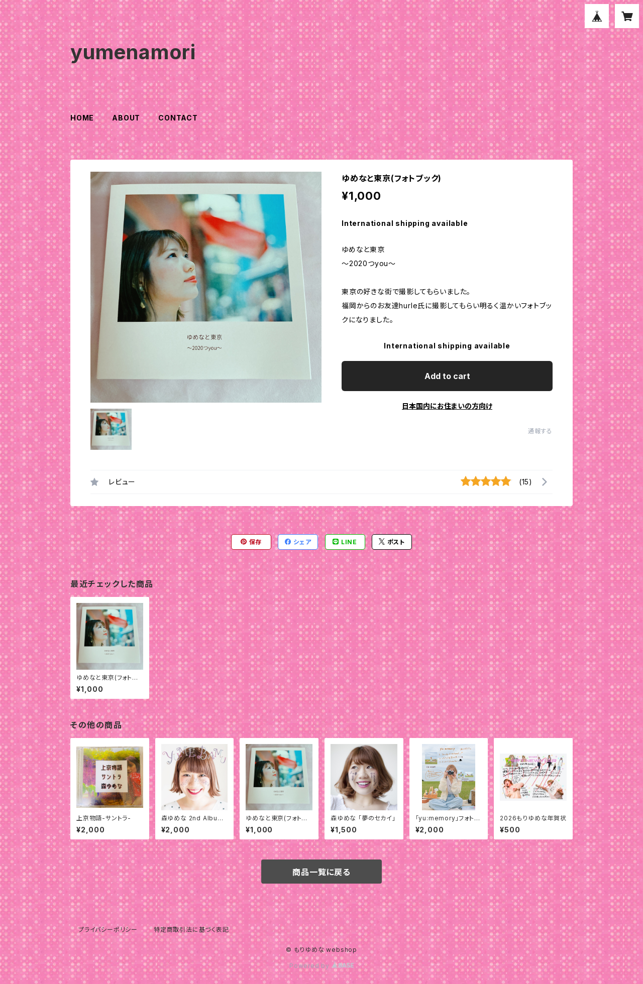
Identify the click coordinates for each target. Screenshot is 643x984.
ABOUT (126, 117)
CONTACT (178, 117)
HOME (82, 117)
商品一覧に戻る (321, 872)
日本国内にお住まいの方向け (447, 406)
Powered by (321, 965)
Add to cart (447, 376)
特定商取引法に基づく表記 (191, 929)
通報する (540, 431)
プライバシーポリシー (108, 929)
